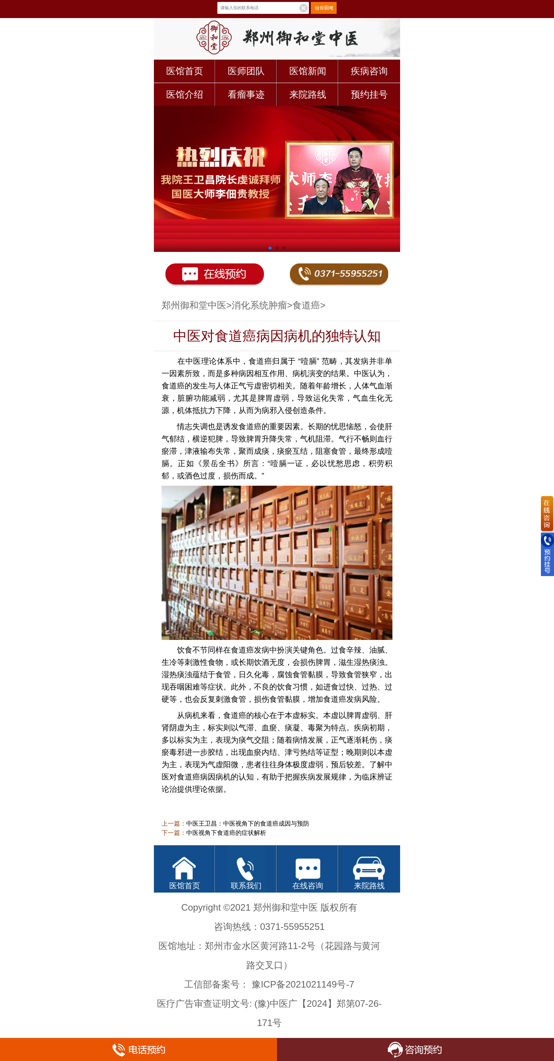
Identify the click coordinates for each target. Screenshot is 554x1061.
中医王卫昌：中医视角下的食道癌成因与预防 (247, 823)
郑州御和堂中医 (194, 305)
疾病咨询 (369, 71)
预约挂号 (369, 94)
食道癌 (306, 305)
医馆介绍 (184, 94)
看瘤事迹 (246, 94)
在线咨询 (307, 885)
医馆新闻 (307, 71)
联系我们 (246, 885)
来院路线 (307, 94)
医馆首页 (184, 71)
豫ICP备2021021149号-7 (303, 984)
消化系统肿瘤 (259, 305)
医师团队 (246, 71)
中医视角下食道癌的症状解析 (226, 832)
